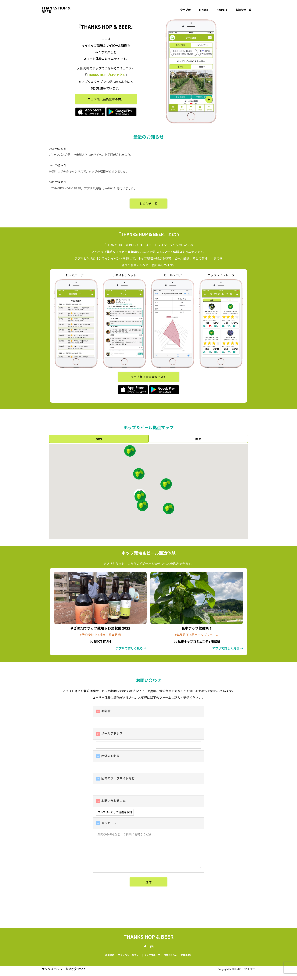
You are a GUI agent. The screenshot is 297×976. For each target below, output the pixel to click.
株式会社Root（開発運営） (178, 955)
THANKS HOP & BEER (55, 9)
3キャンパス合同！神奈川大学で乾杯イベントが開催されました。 (91, 154)
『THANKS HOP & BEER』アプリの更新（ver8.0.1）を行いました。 (93, 188)
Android (222, 10)
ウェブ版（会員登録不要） (106, 99)
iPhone (203, 10)
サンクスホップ (152, 955)
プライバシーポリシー (129, 955)
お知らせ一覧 (243, 10)
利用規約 (109, 955)
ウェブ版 (185, 10)
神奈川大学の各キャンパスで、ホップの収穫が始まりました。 (88, 171)
